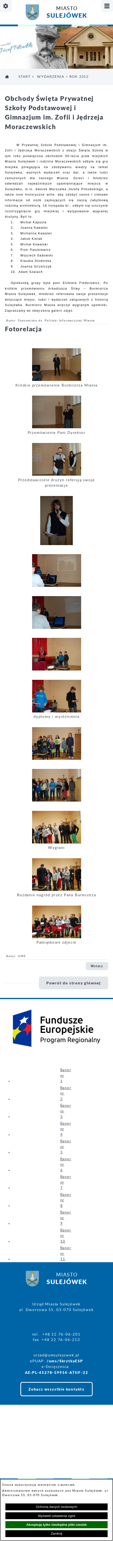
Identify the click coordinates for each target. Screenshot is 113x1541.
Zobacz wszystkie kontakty (56, 1389)
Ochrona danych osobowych (56, 1507)
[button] (56, 380)
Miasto (67, 13)
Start (24, 77)
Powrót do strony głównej (73, 983)
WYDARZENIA (50, 77)
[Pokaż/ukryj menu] (107, 6)
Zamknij (56, 1533)
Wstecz (97, 966)
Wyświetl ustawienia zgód (56, 1516)
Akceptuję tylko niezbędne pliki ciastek (56, 1525)
